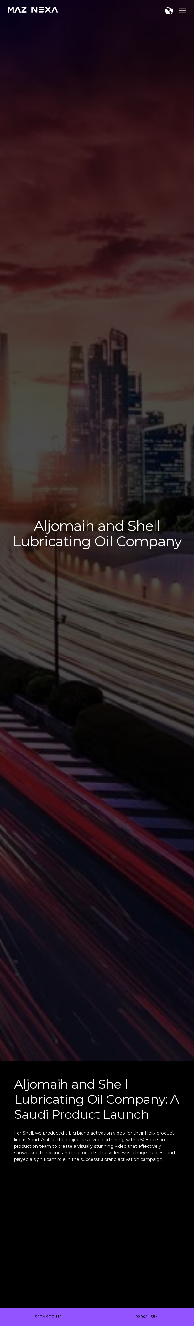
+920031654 (145, 1316)
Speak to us (48, 1316)
